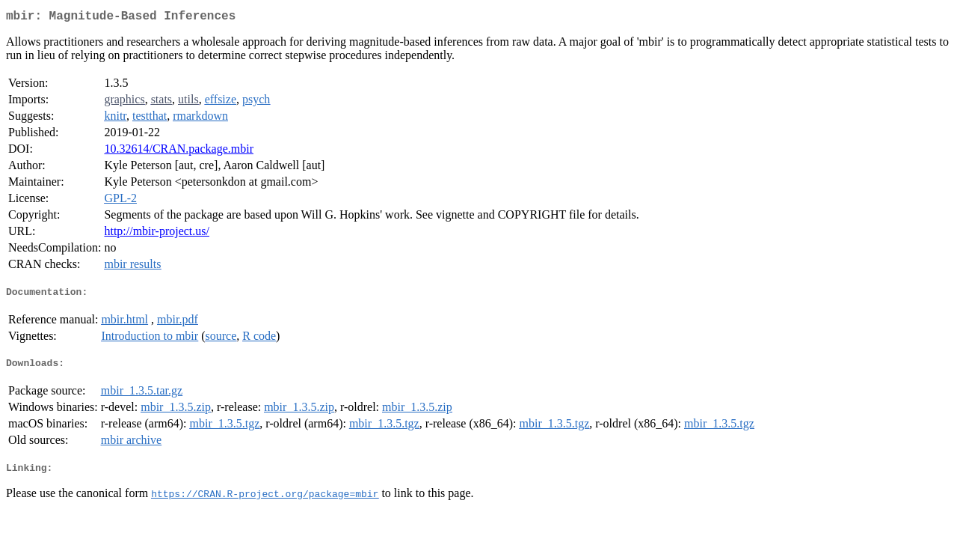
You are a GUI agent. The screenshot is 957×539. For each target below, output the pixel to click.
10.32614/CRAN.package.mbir (178, 151)
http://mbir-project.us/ (156, 234)
